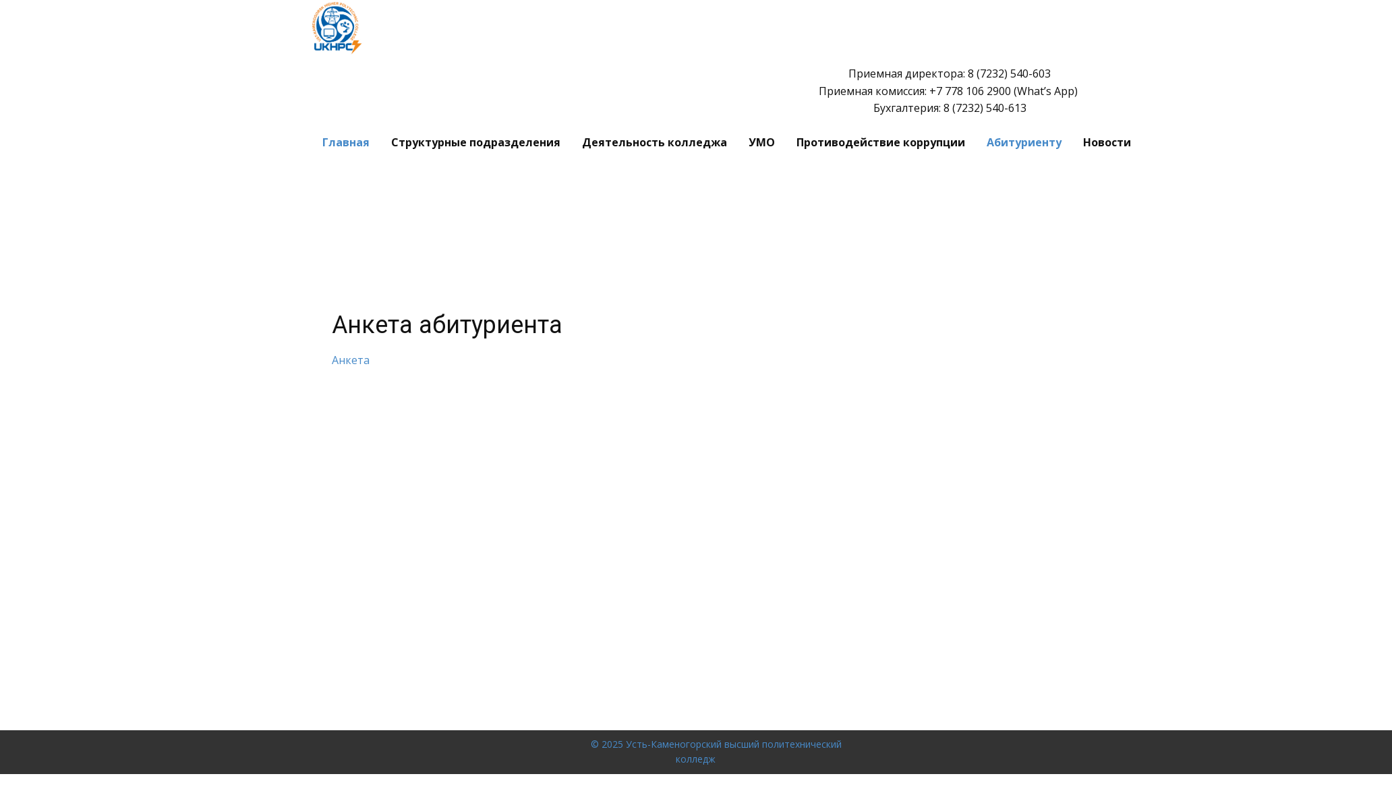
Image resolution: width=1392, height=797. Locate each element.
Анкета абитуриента (447, 325)
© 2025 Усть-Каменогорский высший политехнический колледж (716, 751)
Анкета (351, 360)
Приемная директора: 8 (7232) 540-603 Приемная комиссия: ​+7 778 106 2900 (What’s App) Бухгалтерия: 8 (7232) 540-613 (949, 90)
